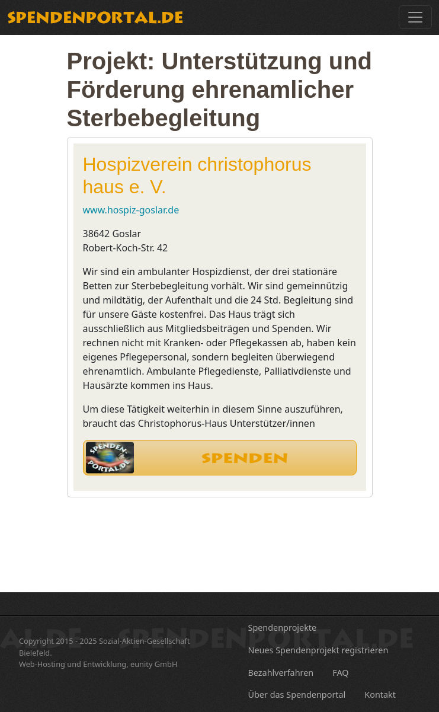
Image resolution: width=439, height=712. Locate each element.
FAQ (340, 672)
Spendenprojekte (282, 627)
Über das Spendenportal (297, 694)
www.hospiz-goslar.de (131, 209)
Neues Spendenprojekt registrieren (318, 650)
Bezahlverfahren (281, 672)
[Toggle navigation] (415, 17)
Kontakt (380, 694)
